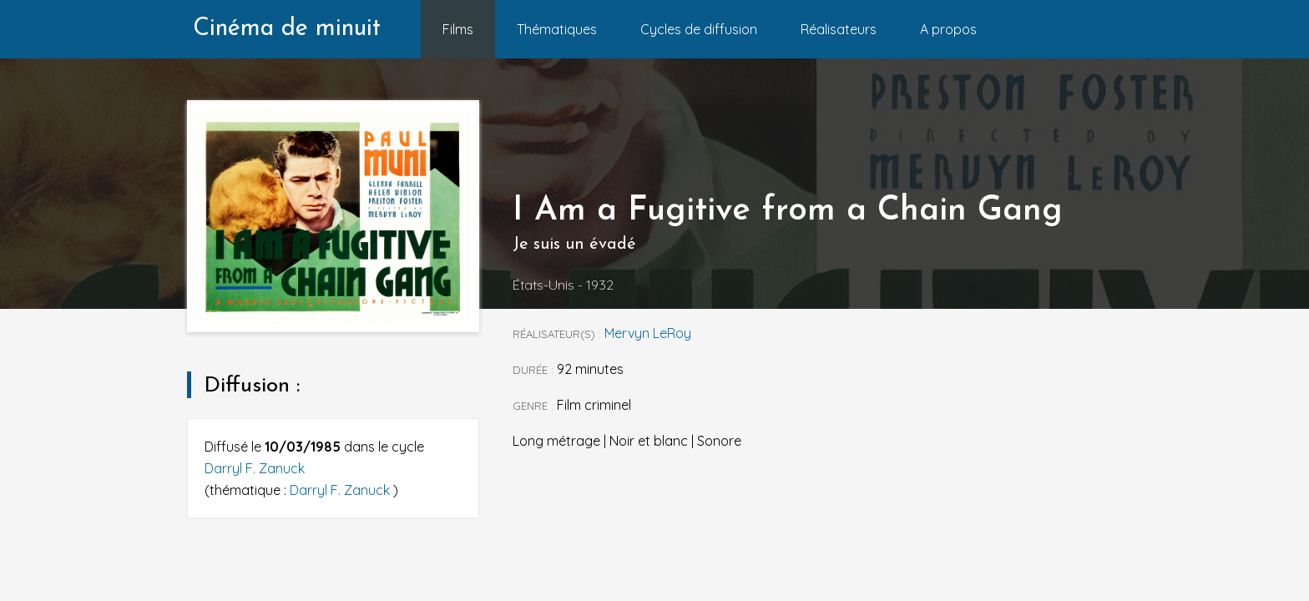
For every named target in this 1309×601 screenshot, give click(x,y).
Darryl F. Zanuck (255, 468)
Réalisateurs (839, 29)
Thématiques (557, 29)
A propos (948, 29)
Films (457, 29)
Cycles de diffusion (698, 29)
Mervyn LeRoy (647, 333)
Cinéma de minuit (287, 29)
